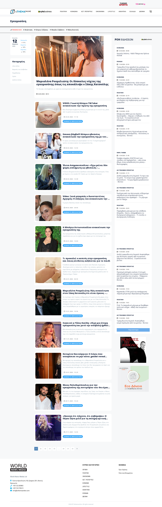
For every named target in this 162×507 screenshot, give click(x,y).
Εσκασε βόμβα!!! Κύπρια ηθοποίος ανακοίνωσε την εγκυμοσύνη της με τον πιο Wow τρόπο (84, 137)
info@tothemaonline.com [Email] (21, 490)
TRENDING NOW (16, 30)
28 (63, 448)
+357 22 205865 (18, 486)
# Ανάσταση (27, 30)
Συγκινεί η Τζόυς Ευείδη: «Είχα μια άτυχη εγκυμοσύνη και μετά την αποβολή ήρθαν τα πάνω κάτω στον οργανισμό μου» (85, 325)
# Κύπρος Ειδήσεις (41, 30)
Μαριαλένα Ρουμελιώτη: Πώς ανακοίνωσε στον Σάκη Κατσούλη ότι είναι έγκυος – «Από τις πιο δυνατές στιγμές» (86, 293)
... (58, 448)
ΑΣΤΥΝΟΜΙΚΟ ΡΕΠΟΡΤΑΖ (125, 170)
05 (54, 448)
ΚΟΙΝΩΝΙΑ (74, 12)
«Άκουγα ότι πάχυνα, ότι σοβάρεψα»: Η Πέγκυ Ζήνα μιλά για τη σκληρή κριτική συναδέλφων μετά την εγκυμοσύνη (85, 418)
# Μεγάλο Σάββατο (57, 30)
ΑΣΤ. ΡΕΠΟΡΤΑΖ (86, 12)
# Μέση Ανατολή (72, 30)
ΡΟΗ (124, 39)
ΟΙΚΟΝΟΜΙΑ (100, 12)
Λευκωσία (24, 40)
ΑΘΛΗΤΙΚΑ (122, 12)
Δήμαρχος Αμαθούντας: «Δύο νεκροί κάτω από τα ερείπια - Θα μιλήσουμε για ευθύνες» (132, 85)
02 (40, 448)
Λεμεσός (23, 45)
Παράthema (16, 73)
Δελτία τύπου (16, 80)
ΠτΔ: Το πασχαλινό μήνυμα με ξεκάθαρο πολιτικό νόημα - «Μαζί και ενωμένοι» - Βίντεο (132, 307)
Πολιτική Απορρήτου (126, 473)
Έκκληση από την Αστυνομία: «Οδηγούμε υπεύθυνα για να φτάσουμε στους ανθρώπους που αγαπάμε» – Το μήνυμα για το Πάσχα (133, 196)
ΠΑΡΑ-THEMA (121, 153)
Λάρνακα (23, 49)
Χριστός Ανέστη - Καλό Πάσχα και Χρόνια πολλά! (133, 54)
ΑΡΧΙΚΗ (85, 469)
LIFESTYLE (111, 12)
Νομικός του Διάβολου (19, 69)
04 (50, 448)
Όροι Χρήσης (123, 469)
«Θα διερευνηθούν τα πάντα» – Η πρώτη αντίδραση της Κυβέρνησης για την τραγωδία (132, 100)
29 (68, 448)
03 (45, 448)
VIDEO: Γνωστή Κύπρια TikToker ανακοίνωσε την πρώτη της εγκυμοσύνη (85, 104)
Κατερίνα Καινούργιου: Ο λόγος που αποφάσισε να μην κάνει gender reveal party (84, 356)
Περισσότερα (133, 330)
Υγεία (14, 76)
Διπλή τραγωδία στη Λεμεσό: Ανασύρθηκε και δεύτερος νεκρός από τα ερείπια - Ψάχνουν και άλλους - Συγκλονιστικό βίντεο (133, 257)
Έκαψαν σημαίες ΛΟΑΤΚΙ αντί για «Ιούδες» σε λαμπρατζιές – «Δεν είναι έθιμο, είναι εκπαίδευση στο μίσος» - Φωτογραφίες (131, 161)
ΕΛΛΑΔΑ (133, 12)
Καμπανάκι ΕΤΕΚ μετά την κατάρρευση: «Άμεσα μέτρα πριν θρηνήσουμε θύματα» (133, 292)
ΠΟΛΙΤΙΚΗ (63, 12)
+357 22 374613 (18, 488)
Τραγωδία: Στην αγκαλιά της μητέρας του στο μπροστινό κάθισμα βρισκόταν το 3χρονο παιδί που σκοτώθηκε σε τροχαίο (133, 69)
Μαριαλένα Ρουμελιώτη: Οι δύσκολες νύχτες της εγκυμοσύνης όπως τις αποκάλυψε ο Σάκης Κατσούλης (72, 83)
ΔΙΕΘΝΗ (142, 12)
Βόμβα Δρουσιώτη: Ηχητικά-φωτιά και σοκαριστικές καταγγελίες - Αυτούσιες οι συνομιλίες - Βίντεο (133, 133)
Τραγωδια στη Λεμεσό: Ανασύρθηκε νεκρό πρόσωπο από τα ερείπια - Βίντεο (132, 322)
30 (72, 448)
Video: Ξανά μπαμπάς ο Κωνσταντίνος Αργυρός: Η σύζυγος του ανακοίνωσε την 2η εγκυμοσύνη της (86, 199)
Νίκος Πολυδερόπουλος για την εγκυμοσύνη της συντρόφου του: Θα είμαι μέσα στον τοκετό (85, 387)
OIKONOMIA (86, 476)
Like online (15, 66)
